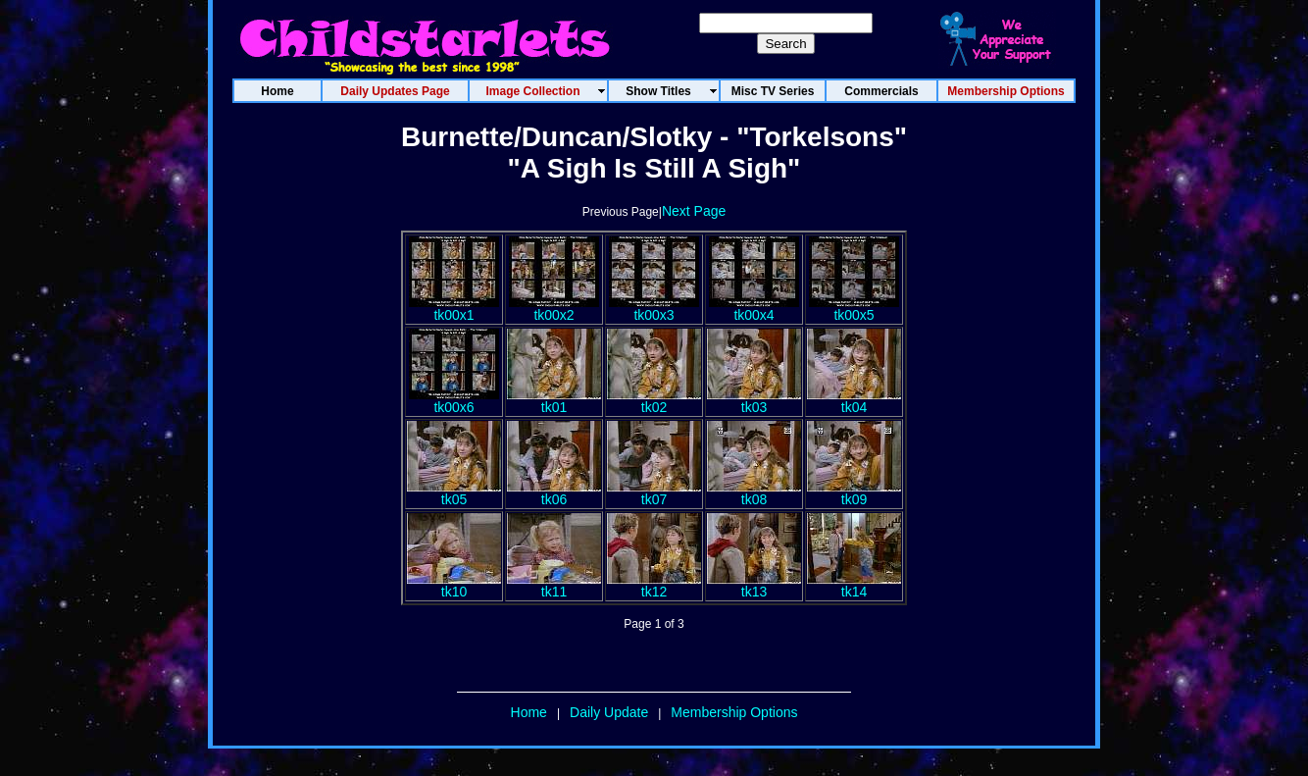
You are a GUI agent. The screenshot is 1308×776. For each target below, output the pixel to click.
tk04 (854, 401)
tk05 (454, 493)
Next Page (694, 211)
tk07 (654, 493)
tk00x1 (454, 308)
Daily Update (609, 712)
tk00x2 (554, 308)
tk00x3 (654, 308)
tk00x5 (854, 308)
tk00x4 (754, 308)
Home (529, 712)
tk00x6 (454, 401)
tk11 (554, 585)
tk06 (554, 493)
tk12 (654, 585)
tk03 (754, 401)
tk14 (854, 585)
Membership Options (734, 712)
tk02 (654, 401)
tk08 (754, 493)
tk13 (754, 585)
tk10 (454, 585)
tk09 (854, 493)
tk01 (554, 401)
